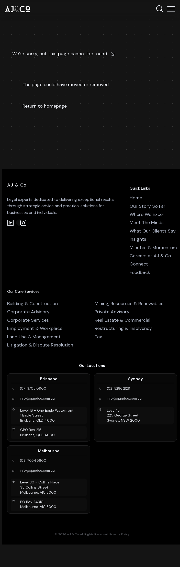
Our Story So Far (147, 206)
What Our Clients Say (153, 231)
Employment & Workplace (34, 328)
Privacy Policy (119, 534)
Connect (139, 264)
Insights (138, 239)
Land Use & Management (34, 337)
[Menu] (171, 8)
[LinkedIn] (10, 222)
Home (136, 198)
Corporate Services (28, 320)
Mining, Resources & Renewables (129, 303)
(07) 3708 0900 (33, 389)
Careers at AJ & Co (150, 256)
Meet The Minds (147, 222)
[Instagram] (19, 222)
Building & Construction (32, 303)
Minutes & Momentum (153, 248)
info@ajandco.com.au (37, 399)
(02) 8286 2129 (118, 389)
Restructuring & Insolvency (123, 328)
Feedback (140, 272)
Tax (98, 337)
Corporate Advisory (28, 312)
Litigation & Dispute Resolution (40, 345)
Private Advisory (112, 312)
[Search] (159, 9)
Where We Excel (147, 214)
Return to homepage (44, 106)
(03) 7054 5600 (33, 461)
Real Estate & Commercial (122, 320)
